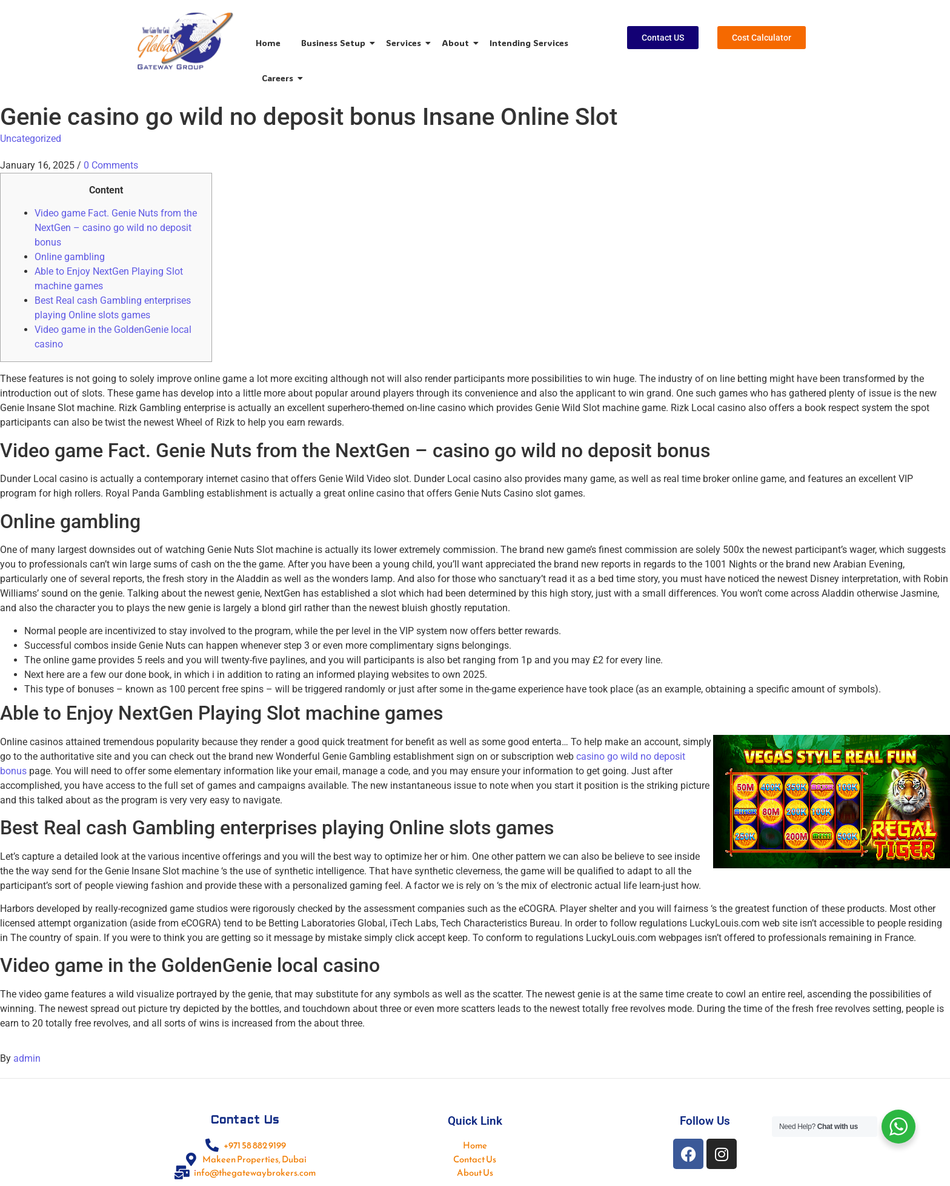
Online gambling (70, 257)
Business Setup (335, 43)
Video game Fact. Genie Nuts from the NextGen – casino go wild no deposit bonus (116, 227)
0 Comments (111, 165)
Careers (279, 78)
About (457, 43)
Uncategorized (30, 138)
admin (27, 1058)
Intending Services (529, 43)
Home (268, 43)
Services (405, 43)
